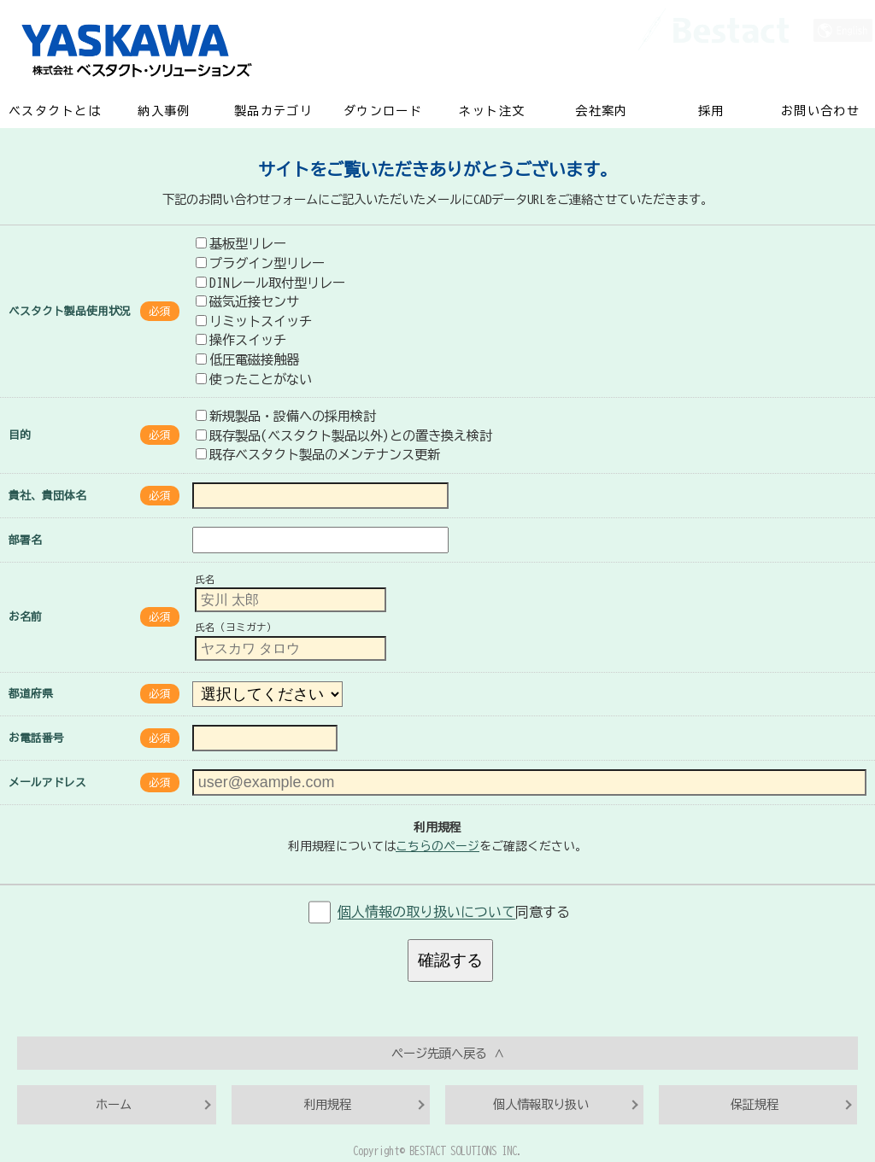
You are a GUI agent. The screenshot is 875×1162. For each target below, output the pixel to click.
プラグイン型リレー (260, 263)
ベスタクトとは (55, 111)
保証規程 (754, 1104)
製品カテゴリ (273, 111)
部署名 (25, 540)
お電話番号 (36, 738)
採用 (711, 111)
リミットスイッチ (254, 321)
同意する (454, 913)
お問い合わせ (820, 111)
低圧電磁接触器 (247, 359)
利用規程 (327, 1104)
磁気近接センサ (247, 301)
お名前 (25, 616)
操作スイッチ (241, 340)
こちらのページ (437, 846)
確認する (450, 960)
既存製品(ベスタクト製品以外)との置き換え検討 (344, 435)
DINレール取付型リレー (270, 282)
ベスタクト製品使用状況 (70, 311)
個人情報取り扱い (541, 1104)
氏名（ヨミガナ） (236, 628)
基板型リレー (241, 243)
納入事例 (164, 111)
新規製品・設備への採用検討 (286, 416)
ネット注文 (492, 111)
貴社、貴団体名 (47, 495)
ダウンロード (383, 111)
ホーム (114, 1104)
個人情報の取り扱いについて (426, 913)
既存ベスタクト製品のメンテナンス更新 (318, 454)
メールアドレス (47, 782)
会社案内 (601, 111)
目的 (20, 435)
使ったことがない (254, 379)
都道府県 (31, 693)
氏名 (205, 579)
